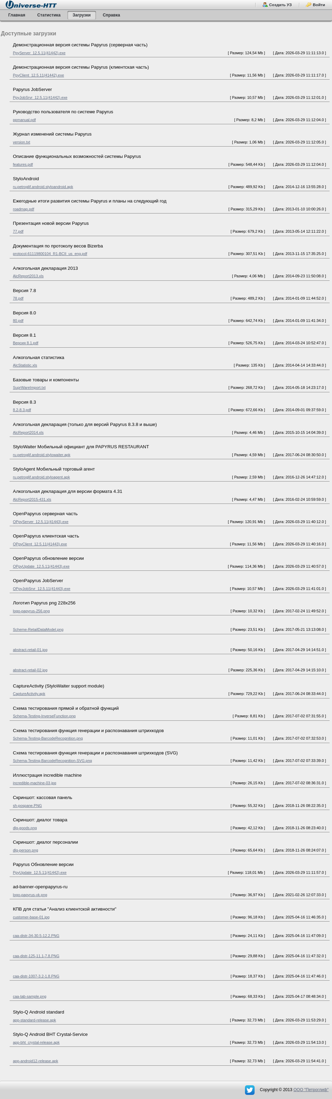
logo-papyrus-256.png (31, 611)
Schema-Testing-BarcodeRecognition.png (48, 738)
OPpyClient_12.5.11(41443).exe (40, 544)
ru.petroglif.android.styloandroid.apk (43, 187)
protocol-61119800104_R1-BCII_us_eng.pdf (50, 254)
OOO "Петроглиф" (311, 1089)
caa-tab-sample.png (29, 996)
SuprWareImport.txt (29, 387)
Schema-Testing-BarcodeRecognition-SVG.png (52, 761)
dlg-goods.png (25, 828)
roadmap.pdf (23, 209)
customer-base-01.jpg (31, 917)
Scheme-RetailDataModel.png (38, 629)
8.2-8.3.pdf (22, 410)
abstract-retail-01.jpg (30, 650)
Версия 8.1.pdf (26, 343)
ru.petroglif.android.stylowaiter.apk (42, 455)
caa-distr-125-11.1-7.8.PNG (36, 956)
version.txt (21, 142)
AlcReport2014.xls (28, 432)
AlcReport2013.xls (28, 276)
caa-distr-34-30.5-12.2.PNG (36, 936)
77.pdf (18, 231)
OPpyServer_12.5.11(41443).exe (40, 522)
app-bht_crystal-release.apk (36, 1042)
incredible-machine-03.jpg (34, 783)
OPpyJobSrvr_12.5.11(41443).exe (42, 589)
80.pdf (18, 321)
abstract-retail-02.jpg (30, 670)
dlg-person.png (25, 850)
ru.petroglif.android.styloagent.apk (41, 477)
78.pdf (18, 298)
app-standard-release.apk (34, 1020)
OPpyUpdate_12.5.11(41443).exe (41, 566)
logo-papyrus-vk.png (30, 895)
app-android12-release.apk (35, 1061)
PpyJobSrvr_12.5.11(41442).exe (40, 97)
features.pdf (23, 164)
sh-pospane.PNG (27, 805)
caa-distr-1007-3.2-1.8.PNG (36, 976)
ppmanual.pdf (24, 120)
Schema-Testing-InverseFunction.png (44, 716)
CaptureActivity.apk (29, 694)
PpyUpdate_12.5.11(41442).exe (40, 872)
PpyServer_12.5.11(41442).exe (39, 53)
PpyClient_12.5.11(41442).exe (38, 75)
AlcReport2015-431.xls (32, 499)
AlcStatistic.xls (25, 365)
